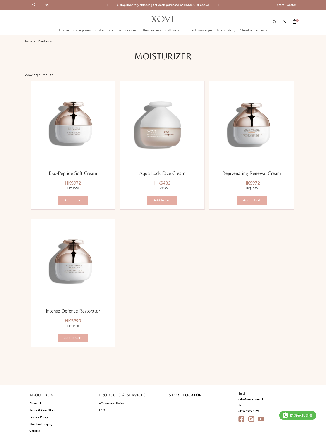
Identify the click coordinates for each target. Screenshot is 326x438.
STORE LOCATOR (185, 394)
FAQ (102, 410)
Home (64, 30)
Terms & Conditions (42, 410)
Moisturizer (45, 41)
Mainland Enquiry (41, 424)
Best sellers (152, 30)
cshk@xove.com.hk (251, 399)
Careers (34, 431)
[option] (163, 5)
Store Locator (286, 5)
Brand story (226, 30)
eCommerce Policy (111, 404)
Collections (104, 30)
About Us (35, 404)
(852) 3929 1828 (248, 411)
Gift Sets (172, 30)
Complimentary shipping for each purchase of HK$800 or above (163, 5)
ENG (46, 5)
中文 (33, 5)
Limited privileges (198, 30)
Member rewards (253, 30)
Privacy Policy (38, 417)
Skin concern (128, 30)
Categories (82, 30)
